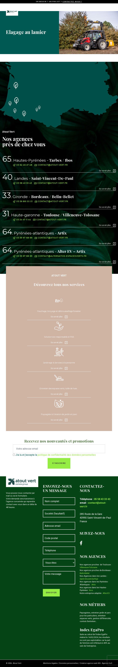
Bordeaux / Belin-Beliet (38, 196)
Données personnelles (68, 663)
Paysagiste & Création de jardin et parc (59, 414)
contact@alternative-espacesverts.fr (61, 256)
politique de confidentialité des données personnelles (67, 454)
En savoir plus (105, 170)
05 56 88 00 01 (23, 201)
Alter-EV (106, 593)
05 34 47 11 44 (22, 219)
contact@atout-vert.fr (51, 165)
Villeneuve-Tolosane (88, 567)
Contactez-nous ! (72, 1)
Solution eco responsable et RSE (59, 337)
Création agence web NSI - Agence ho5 (96, 663)
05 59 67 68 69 (22, 238)
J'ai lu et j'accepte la (56, 454)
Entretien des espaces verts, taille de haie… (59, 388)
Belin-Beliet (84, 573)
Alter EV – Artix (43, 251)
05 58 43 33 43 (22, 183)
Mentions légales (50, 663)
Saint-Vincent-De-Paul (37, 178)
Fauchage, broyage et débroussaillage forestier (59, 311)
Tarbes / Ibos (37, 160)
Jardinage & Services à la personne (59, 363)
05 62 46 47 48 (22, 165)
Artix (34, 232)
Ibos (91, 590)
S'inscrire (59, 463)
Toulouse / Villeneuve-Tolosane (51, 214)
